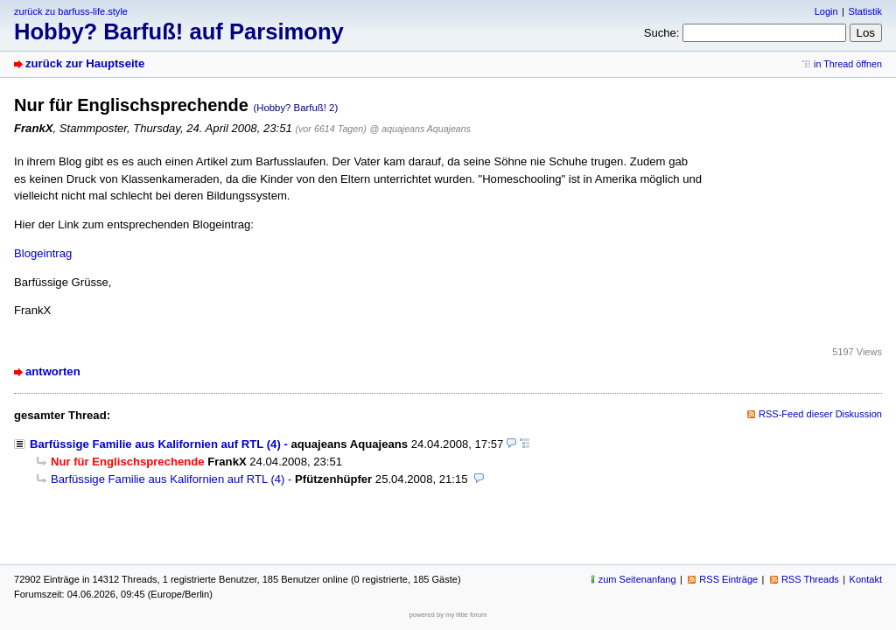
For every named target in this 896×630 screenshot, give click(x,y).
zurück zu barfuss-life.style (71, 11)
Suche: (662, 32)
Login (826, 11)
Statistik (865, 11)
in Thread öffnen (848, 64)
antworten (52, 371)
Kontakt (866, 579)
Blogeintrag (43, 253)
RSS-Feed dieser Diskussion (820, 414)
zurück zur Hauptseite (84, 63)
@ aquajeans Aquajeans (420, 128)
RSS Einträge (728, 579)
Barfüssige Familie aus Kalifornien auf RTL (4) (155, 444)
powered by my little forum (448, 615)
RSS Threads (810, 579)
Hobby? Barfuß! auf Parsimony (179, 31)
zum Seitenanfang (637, 579)
